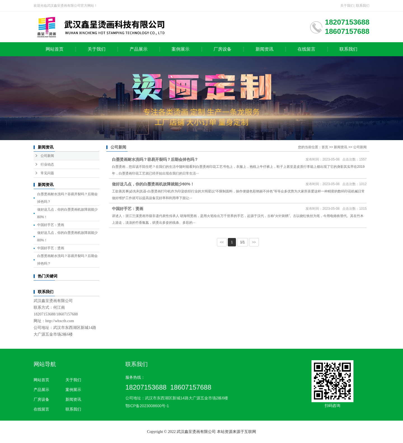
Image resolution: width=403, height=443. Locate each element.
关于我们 (347, 6)
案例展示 (180, 49)
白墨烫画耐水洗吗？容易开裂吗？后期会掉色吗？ (155, 159)
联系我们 (362, 6)
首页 (325, 147)
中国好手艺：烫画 (50, 225)
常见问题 (47, 173)
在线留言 (306, 49)
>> (254, 242)
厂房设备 (222, 49)
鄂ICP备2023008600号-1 (147, 406)
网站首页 (55, 49)
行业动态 (47, 164)
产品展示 (138, 49)
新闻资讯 (264, 49)
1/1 (242, 242)
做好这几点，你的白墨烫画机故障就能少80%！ (153, 184)
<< (222, 242)
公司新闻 (47, 156)
